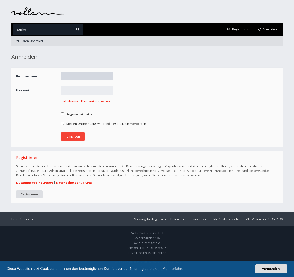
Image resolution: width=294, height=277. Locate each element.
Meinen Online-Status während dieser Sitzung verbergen (103, 124)
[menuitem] (268, 29)
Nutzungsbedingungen (34, 182)
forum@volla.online (152, 253)
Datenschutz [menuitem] (179, 219)
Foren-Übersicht (22, 219)
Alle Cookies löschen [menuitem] (227, 219)
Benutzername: (27, 76)
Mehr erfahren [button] (174, 269)
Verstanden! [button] (271, 269)
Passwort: (23, 90)
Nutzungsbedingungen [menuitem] (150, 219)
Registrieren (29, 194)
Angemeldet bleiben (77, 114)
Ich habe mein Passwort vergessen (85, 101)
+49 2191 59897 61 (153, 248)
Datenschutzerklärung (74, 182)
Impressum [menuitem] (200, 219)
